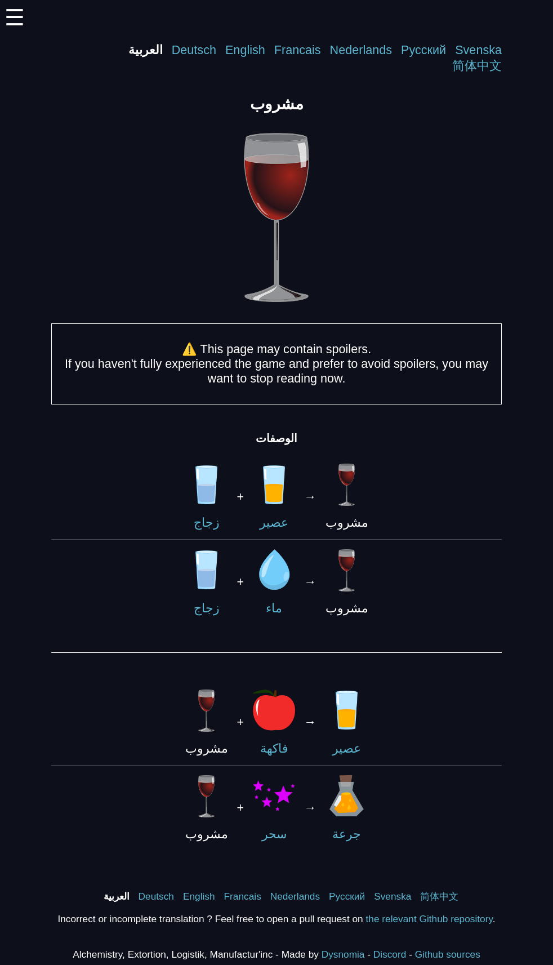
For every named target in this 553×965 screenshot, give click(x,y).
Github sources (447, 954)
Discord (390, 954)
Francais (297, 50)
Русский (423, 50)
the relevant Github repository (429, 918)
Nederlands (361, 50)
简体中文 (477, 66)
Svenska (478, 50)
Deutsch (194, 50)
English (245, 50)
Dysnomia (343, 954)
